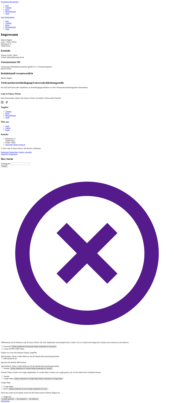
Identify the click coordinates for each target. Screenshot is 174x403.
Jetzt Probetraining (7, 17)
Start (7, 6)
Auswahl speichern (8, 399)
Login (7, 130)
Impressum (5, 152)
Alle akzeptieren (21, 399)
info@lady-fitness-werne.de (15, 145)
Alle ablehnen (33, 399)
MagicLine (7, 397)
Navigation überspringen (10, 2)
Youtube (6, 368)
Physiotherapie (10, 12)
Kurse (7, 10)
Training (8, 8)
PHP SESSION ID (10, 359)
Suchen (4, 166)
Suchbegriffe (5, 164)
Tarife (7, 117)
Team (7, 14)
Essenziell (7, 346)
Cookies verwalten (25, 152)
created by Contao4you (9, 154)
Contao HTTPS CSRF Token (14, 349)
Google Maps (8, 379)
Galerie (8, 128)
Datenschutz (13, 152)
